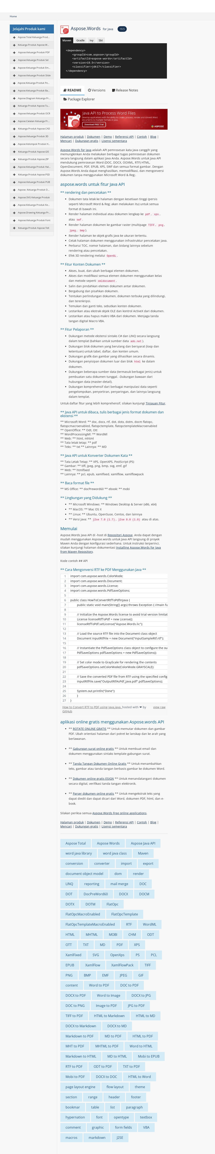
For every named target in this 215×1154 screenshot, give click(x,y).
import (126, 863)
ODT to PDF (103, 1066)
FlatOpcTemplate (124, 914)
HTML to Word (139, 1076)
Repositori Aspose (120, 535)
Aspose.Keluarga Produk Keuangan (34, 204)
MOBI (113, 934)
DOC (143, 884)
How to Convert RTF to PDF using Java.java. (92, 707)
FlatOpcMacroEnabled (83, 914)
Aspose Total (76, 843)
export (148, 863)
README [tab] (72, 90)
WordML (149, 924)
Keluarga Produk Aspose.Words (34, 44)
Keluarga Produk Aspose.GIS (33, 151)
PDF (120, 944)
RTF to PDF (74, 1066)
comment (73, 1127)
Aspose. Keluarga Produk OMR (34, 189)
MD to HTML (117, 1056)
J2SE (120, 1137)
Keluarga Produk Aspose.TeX (33, 227)
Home (13, 16)
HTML (70, 934)
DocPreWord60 (96, 894)
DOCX (123, 894)
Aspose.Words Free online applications (119, 813)
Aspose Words (108, 843)
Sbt (101, 40)
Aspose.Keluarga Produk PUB (34, 182)
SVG (96, 955)
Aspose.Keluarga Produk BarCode (34, 90)
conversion (74, 863)
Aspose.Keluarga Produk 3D (33, 136)
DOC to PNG (75, 1005)
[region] (114, 638)
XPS (137, 944)
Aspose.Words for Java (75, 150)
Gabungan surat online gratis (93, 749)
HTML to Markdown (109, 1016)
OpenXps (117, 955)
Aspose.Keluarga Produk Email (34, 67)
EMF (105, 975)
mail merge (119, 884)
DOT (69, 894)
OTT (69, 944)
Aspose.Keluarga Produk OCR (34, 113)
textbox (146, 1117)
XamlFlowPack (122, 965)
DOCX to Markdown (81, 1026)
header (114, 1097)
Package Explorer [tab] (79, 99)
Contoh (142, 137)
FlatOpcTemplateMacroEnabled (90, 924)
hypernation (75, 1117)
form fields (123, 1127)
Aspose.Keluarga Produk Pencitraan (34, 82)
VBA (146, 1127)
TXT (86, 944)
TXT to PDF (131, 1066)
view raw (159, 707)
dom (118, 873)
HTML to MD (145, 1016)
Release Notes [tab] (125, 90)
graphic (98, 1127)
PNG (69, 975)
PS (138, 955)
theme (140, 1087)
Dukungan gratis (86, 141)
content (72, 985)
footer (136, 1097)
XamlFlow (92, 965)
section (71, 1097)
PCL (154, 955)
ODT (150, 934)
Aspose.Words (92, 28)
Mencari (66, 141)
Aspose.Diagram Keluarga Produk (34, 98)
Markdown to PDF (79, 1036)
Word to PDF (99, 985)
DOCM (144, 894)
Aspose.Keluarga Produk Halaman (34, 166)
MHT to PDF (75, 1046)
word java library (79, 853)
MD (102, 944)
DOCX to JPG (141, 995)
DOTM (90, 904)
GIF (140, 975)
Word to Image (108, 995)
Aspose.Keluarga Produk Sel (33, 60)
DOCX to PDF (76, 995)
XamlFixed (73, 955)
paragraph (134, 1107)
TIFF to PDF (74, 1016)
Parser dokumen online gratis (93, 794)
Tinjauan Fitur (155, 403)
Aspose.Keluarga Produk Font (34, 220)
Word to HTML (141, 1046)
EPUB (70, 965)
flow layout (115, 1087)
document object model (84, 873)
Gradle (80, 40)
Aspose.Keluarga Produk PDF (34, 52)
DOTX (70, 904)
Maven (66, 40)
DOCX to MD (117, 1026)
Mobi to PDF (75, 1076)
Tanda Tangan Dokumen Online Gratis (99, 764)
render (138, 873)
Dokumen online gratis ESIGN (93, 779)
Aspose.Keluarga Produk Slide (34, 75)
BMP (87, 975)
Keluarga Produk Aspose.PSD (34, 174)
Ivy (91, 40)
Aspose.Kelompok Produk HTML (34, 143)
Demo (108, 137)
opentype (121, 1117)
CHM (132, 934)
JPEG (123, 975)
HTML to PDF (143, 1036)
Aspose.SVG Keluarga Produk (34, 197)
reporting (91, 884)
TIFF (148, 965)
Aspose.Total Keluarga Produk (34, 37)
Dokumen (93, 137)
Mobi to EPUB (148, 1056)
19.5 (122, 29)
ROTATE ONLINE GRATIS (89, 729)
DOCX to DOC (106, 1076)
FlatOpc (112, 904)
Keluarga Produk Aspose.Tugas (34, 105)
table (95, 1107)
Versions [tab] (97, 90)
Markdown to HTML (81, 1056)
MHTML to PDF (106, 1046)
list (112, 1107)
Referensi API (124, 137)
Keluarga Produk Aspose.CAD (34, 128)
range (92, 1097)
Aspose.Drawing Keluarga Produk (34, 212)
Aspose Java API (143, 843)
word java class (115, 853)
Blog (153, 137)
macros (71, 1137)
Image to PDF (106, 1005)
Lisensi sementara (114, 141)
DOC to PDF (129, 985)
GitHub (67, 711)
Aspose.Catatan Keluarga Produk (34, 121)
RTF (129, 924)
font (99, 1117)
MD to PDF (113, 1036)
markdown (97, 1137)
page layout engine (80, 1087)
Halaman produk (72, 137)
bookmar (73, 1107)
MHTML (92, 934)
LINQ (69, 884)
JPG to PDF (136, 1005)
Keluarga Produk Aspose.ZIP (33, 159)
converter (102, 863)
